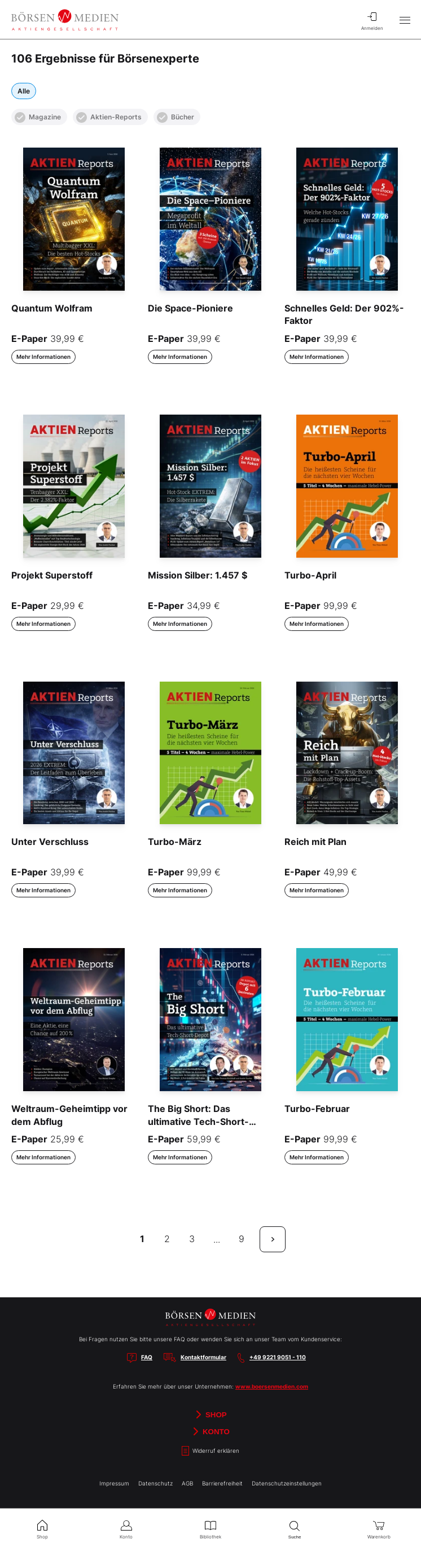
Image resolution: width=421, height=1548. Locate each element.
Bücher (175, 117)
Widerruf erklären (210, 1451)
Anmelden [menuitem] (372, 19)
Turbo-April (310, 575)
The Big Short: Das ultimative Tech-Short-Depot (198, 1121)
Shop (210, 1414)
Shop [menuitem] (42, 1528)
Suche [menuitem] (295, 1529)
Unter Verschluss (50, 841)
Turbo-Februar (317, 1108)
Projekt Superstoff (52, 575)
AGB (187, 1483)
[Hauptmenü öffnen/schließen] (404, 19)
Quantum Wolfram (52, 308)
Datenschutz (155, 1483)
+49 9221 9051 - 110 (277, 1357)
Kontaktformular (203, 1357)
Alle (23, 91)
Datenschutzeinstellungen (287, 1483)
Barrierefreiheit (222, 1483)
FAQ (146, 1357)
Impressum (114, 1483)
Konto (210, 1431)
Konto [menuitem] (126, 1528)
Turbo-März (174, 841)
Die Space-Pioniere (190, 308)
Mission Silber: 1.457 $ (197, 575)
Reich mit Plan (315, 841)
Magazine (38, 117)
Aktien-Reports (109, 117)
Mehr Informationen (43, 356)
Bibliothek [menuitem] (210, 1528)
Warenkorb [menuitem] (379, 1528)
